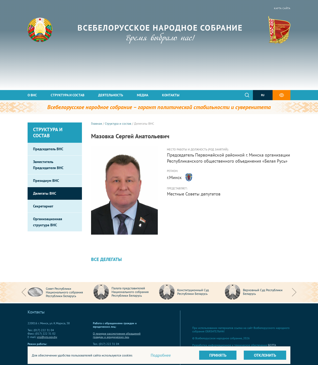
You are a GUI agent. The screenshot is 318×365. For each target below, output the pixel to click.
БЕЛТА (272, 345)
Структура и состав (67, 95)
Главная (96, 123)
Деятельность (110, 95)
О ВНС (32, 95)
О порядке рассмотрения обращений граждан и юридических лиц (117, 335)
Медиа (142, 95)
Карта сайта (282, 8)
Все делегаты (106, 259)
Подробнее (161, 355)
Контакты (170, 95)
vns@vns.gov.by (47, 337)
